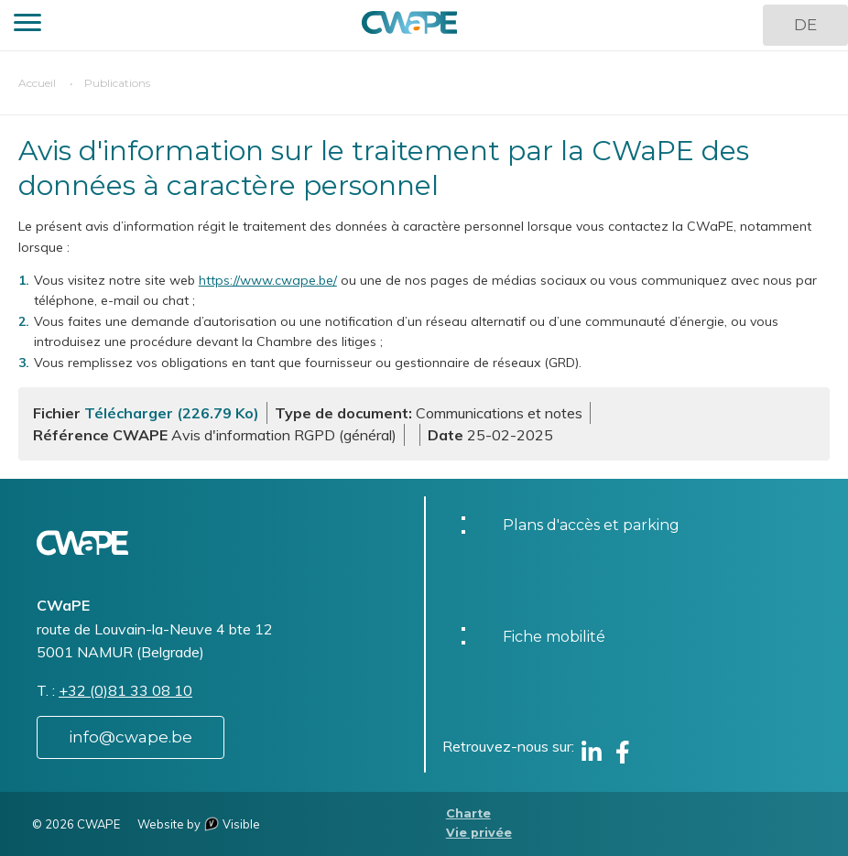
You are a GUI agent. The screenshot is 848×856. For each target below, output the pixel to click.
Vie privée (479, 833)
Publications (117, 83)
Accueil (37, 83)
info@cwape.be (130, 737)
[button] (27, 25)
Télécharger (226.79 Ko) (171, 413)
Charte (468, 813)
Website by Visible (198, 824)
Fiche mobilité (554, 636)
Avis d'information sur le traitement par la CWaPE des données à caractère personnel (383, 168)
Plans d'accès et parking (591, 525)
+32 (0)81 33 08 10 (125, 690)
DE (805, 25)
